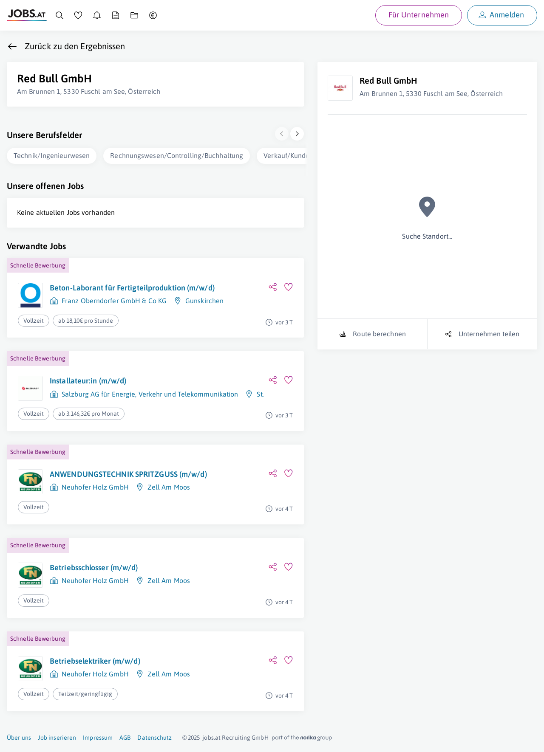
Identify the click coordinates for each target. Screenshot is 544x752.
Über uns (19, 737)
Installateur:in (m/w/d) (88, 380)
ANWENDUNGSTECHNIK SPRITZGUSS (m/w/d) (128, 474)
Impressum (98, 737)
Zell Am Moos (168, 487)
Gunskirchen (204, 300)
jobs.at (211, 737)
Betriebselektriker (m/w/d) (95, 660)
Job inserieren (57, 737)
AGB (124, 737)
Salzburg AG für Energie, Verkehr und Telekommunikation (150, 394)
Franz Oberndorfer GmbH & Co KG (114, 300)
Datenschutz (154, 737)
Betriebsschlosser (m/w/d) (94, 567)
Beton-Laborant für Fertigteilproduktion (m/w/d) (132, 287)
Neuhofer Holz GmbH (95, 487)
